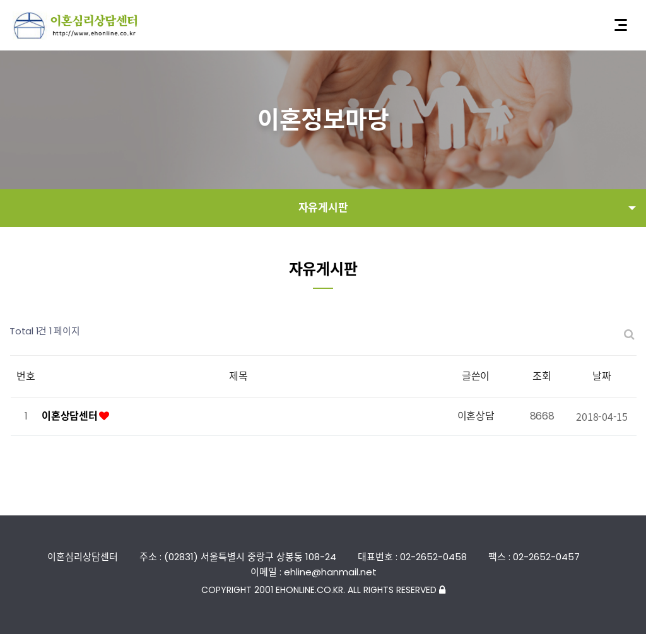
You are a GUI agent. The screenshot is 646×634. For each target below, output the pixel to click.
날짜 (601, 376)
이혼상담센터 (70, 416)
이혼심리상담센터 (76, 25)
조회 (541, 376)
